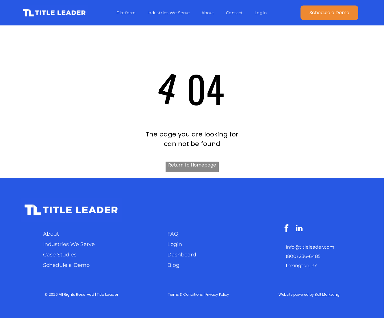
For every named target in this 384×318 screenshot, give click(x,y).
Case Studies (60, 255)
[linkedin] (299, 229)
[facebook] (286, 229)
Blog (173, 265)
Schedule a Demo (66, 265)
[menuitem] (126, 13)
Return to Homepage (192, 165)
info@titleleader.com (310, 247)
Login (174, 244)
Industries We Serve (69, 244)
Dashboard (181, 255)
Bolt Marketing (327, 294)
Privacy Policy (217, 294)
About (51, 234)
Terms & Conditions (185, 294)
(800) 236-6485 (303, 256)
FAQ (172, 234)
